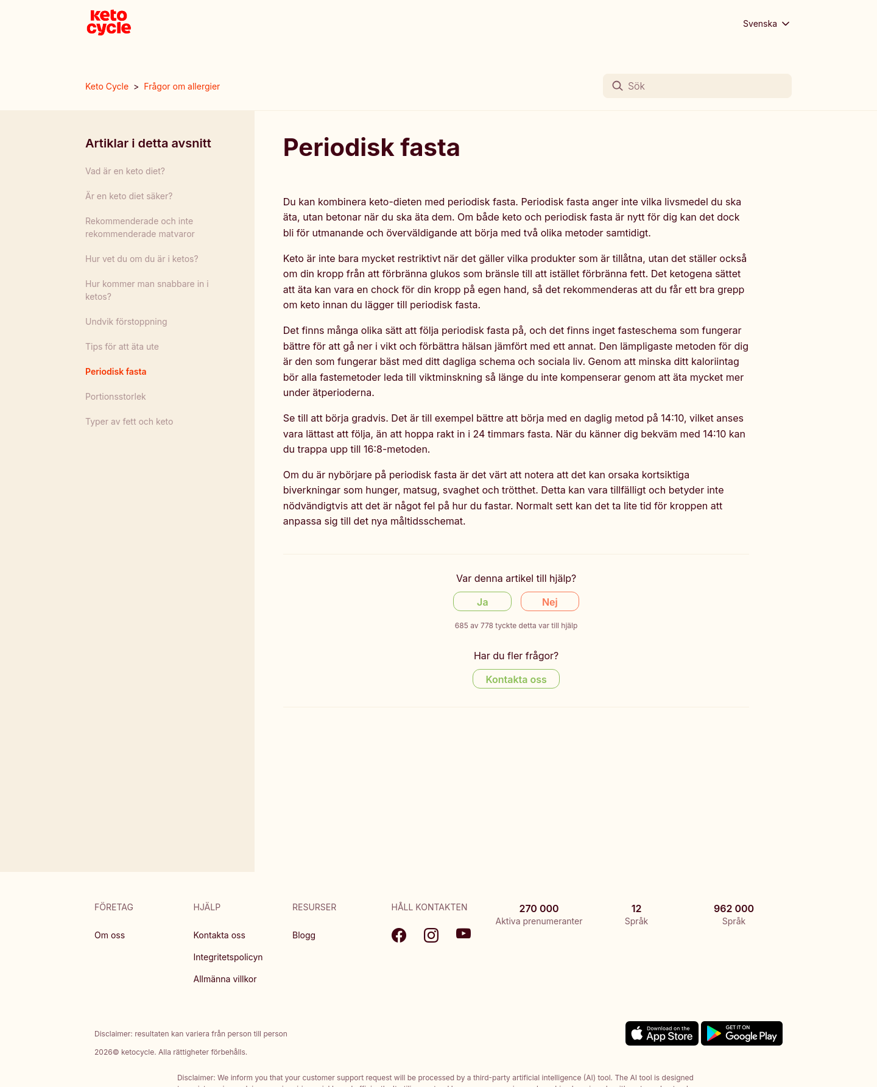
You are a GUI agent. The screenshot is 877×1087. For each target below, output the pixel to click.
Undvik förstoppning (126, 321)
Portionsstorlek (115, 396)
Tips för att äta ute (122, 346)
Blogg (303, 935)
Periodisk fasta (116, 371)
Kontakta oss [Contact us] (515, 679)
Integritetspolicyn (228, 957)
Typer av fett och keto (129, 421)
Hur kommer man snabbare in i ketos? (147, 290)
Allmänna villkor (225, 979)
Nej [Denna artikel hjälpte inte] (550, 602)
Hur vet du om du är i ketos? (142, 258)
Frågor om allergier (182, 86)
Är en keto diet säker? (128, 196)
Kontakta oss (219, 935)
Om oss (109, 935)
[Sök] (697, 86)
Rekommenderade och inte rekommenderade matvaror (140, 227)
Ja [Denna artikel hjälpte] (482, 602)
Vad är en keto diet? (125, 171)
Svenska (767, 24)
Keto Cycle (107, 86)
